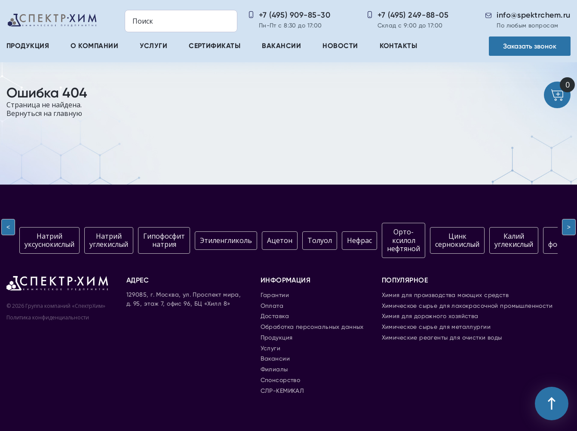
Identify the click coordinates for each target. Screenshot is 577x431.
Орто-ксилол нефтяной (403, 240)
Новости (340, 46)
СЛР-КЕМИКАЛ (282, 391)
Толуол (319, 240)
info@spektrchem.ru (534, 15)
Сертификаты (214, 46)
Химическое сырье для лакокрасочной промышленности (467, 306)
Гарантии (275, 295)
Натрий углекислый (108, 240)
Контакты (398, 46)
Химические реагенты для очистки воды (442, 338)
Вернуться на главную (44, 113)
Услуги (153, 46)
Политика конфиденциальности (47, 317)
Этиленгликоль (226, 240)
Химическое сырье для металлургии (436, 327)
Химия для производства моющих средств (445, 295)
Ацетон (279, 240)
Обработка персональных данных (312, 327)
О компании (94, 46)
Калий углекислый (513, 240)
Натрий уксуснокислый (49, 240)
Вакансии (281, 46)
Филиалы (274, 370)
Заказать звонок (529, 46)
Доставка (275, 316)
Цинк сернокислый (457, 240)
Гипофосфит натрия (164, 240)
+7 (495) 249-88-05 (413, 15)
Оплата (272, 306)
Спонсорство (281, 380)
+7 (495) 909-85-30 (295, 15)
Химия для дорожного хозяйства (430, 316)
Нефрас (359, 240)
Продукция (27, 46)
